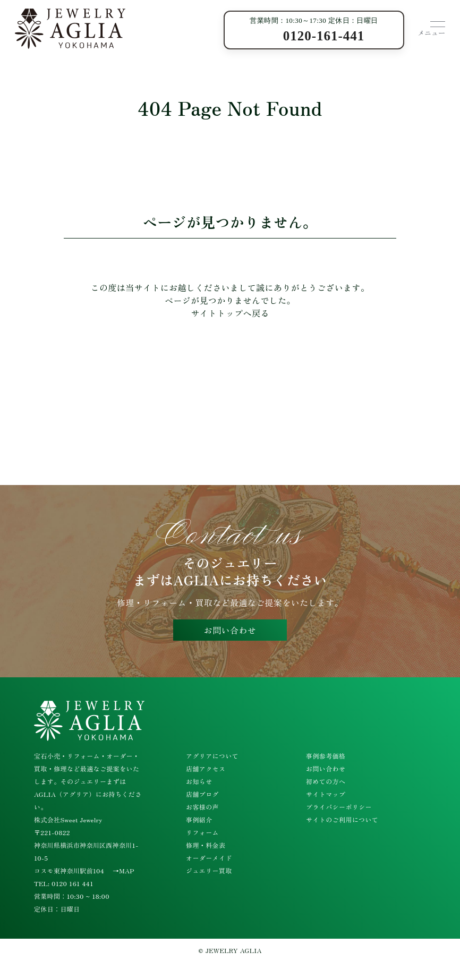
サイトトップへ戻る (230, 313)
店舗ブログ (202, 793)
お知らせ (199, 781)
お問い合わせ (230, 630)
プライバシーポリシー (339, 806)
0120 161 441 (72, 883)
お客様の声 (202, 806)
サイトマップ (325, 793)
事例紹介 (199, 819)
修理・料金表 (205, 844)
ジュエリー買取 (209, 870)
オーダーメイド (209, 857)
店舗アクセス (205, 768)
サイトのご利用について (342, 819)
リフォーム (202, 832)
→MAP (123, 870)
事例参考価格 (325, 755)
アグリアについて (212, 755)
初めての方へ (325, 781)
